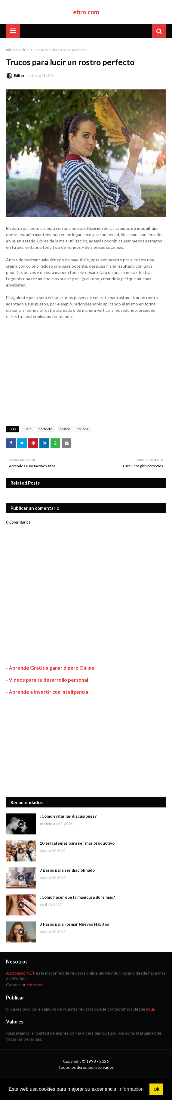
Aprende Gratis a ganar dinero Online (51, 668)
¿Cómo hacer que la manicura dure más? (77, 897)
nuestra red (33, 984)
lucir (22, 49)
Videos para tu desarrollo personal (48, 680)
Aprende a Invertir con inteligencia (48, 692)
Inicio (10, 49)
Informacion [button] (131, 1089)
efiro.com (86, 12)
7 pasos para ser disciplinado (67, 870)
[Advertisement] (86, 746)
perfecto (45, 429)
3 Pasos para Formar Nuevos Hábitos (74, 924)
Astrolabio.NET (20, 972)
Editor (19, 75)
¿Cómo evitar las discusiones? (68, 816)
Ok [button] (156, 1089)
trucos (83, 429)
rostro (65, 429)
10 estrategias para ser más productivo (77, 843)
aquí (150, 1008)
